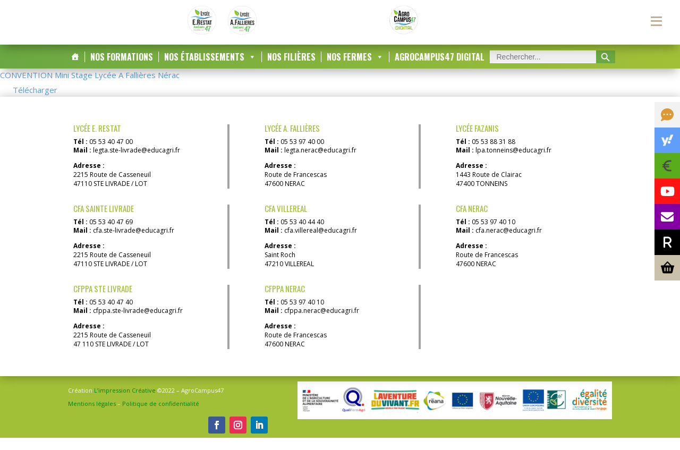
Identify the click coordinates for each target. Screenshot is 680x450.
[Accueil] (74, 69)
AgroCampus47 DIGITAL (439, 69)
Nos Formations (121, 69)
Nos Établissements (210, 69)
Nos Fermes (355, 69)
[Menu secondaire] (656, 21)
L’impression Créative (125, 402)
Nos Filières (291, 69)
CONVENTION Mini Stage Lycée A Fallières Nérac (90, 87)
